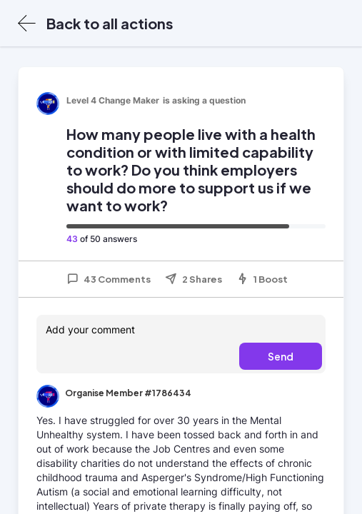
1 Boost (262, 279)
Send (280, 356)
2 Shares (193, 279)
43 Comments (108, 279)
